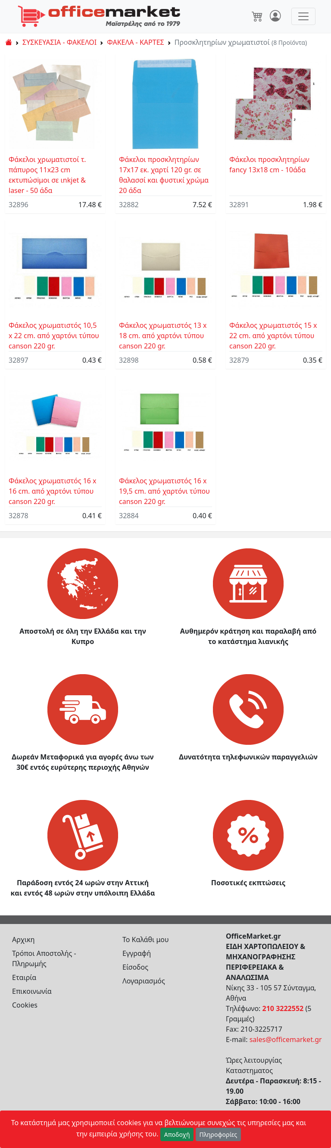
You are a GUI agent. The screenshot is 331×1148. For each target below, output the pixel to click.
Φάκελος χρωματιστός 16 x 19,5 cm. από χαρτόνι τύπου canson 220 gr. (164, 491)
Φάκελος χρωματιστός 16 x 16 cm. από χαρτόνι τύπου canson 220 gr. (53, 491)
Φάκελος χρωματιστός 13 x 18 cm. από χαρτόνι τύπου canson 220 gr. (163, 335)
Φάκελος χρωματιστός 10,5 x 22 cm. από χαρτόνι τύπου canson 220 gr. (54, 335)
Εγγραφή (136, 953)
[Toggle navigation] (303, 16)
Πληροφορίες (218, 1134)
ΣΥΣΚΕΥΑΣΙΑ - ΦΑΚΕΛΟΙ (59, 42)
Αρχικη (23, 939)
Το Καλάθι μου (145, 939)
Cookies (24, 1005)
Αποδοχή (177, 1134)
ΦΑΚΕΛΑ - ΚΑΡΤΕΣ (135, 42)
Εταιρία (24, 977)
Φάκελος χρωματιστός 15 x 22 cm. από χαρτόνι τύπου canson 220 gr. (273, 335)
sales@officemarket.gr (286, 1039)
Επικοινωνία (32, 991)
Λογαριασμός (143, 981)
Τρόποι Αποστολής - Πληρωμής (44, 958)
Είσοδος (135, 967)
